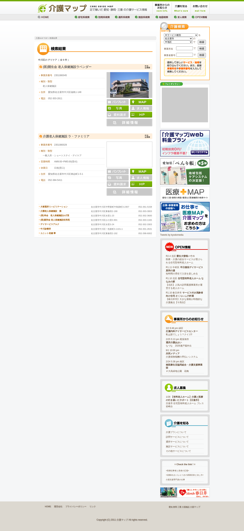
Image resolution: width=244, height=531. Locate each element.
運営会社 (58, 506)
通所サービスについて (177, 441)
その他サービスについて (178, 451)
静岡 (175, 507)
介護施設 (185, 507)
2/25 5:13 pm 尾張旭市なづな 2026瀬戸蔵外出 (179, 342)
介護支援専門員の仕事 (175, 480)
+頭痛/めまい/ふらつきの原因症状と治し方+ (185, 475)
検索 (201, 42)
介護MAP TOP (41, 38)
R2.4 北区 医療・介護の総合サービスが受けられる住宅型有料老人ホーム (184, 259)
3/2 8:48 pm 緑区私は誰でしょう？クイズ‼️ (182, 331)
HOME (48, 506)
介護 (192, 507)
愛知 (171, 507)
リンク (92, 506)
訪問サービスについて (177, 437)
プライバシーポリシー (75, 506)
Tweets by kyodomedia (171, 235)
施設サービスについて (177, 446)
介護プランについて (176, 432)
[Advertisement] (79, 28)
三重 (179, 507)
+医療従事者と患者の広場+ (177, 471)
